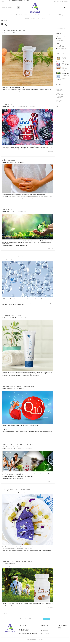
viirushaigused (21, 566)
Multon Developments (15, 641)
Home (2, 20)
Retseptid (24, 492)
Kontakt (44, 632)
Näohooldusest (24, 317)
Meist (44, 628)
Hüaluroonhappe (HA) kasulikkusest (15, 257)
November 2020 (59, 96)
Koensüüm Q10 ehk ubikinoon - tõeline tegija (18, 386)
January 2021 (59, 93)
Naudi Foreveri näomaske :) (12, 315)
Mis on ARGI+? (7, 104)
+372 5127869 (40, 639)
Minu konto (56, 1)
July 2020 (58, 101)
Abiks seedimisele (8, 160)
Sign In (61, 1)
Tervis (23, 32)
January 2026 (59, 89)
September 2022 (60, 90)
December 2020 (59, 94)
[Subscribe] (46, 619)
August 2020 (59, 100)
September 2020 (60, 99)
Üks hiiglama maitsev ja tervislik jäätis (16, 490)
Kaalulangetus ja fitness (26, 106)
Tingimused (45, 630)
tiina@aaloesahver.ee (32, 639)
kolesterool (27, 566)
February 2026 (59, 88)
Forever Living (46, 633)
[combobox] (10, 7)
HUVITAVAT (23, 211)
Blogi (44, 629)
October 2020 (59, 97)
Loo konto (66, 1)
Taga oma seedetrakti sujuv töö (13, 30)
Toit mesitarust (8, 209)
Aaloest (59, 38)
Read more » (50, 95)
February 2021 (59, 92)
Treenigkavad (60, 36)
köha (32, 566)
